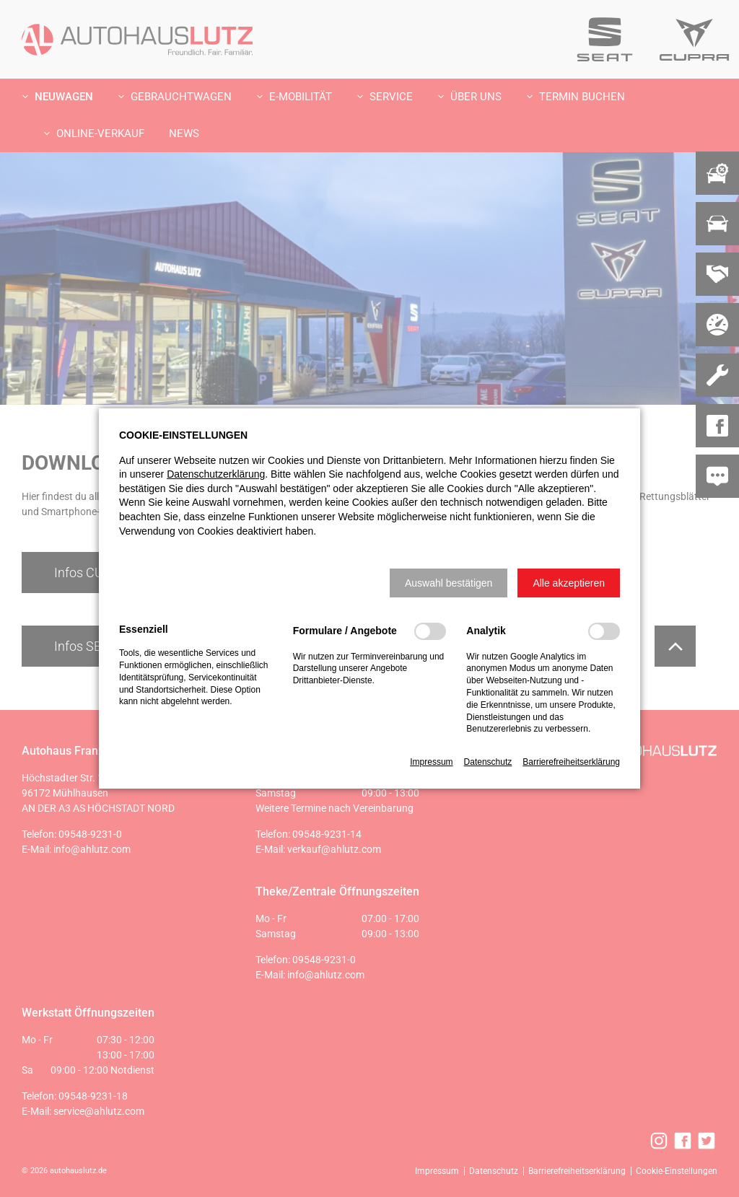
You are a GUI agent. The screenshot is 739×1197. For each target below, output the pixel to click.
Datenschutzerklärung (216, 474)
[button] (448, 583)
